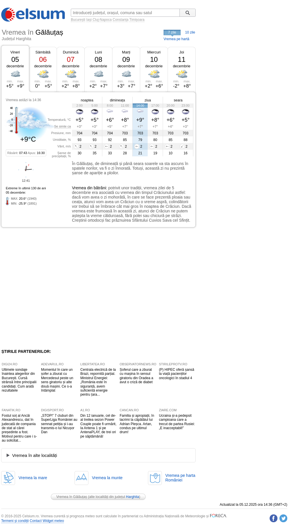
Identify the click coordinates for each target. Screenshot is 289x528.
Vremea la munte (107, 477)
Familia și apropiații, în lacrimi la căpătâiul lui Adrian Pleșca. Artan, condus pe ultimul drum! (137, 424)
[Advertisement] (55, 288)
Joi (181, 52)
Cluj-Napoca (102, 20)
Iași (89, 20)
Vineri (15, 52)
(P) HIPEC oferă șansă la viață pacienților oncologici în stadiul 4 (176, 374)
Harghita (132, 497)
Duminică (70, 52)
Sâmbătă (42, 52)
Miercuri (153, 52)
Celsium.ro (30, 516)
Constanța (121, 20)
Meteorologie (195, 516)
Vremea (79, 188)
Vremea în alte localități (34, 455)
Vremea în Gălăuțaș (71, 497)
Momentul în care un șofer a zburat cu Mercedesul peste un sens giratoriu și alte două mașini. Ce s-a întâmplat (57, 380)
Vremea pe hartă (176, 39)
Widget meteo (53, 521)
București (78, 20)
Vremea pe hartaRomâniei (180, 477)
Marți (126, 52)
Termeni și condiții (15, 521)
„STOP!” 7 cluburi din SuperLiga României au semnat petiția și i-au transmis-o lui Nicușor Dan (59, 424)
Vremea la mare (32, 477)
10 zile (190, 32)
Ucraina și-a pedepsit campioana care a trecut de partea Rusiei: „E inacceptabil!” (177, 422)
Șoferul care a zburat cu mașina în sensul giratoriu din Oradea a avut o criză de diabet (136, 376)
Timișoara (136, 20)
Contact (36, 521)
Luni (98, 52)
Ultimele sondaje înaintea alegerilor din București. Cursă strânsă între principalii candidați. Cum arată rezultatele (19, 380)
